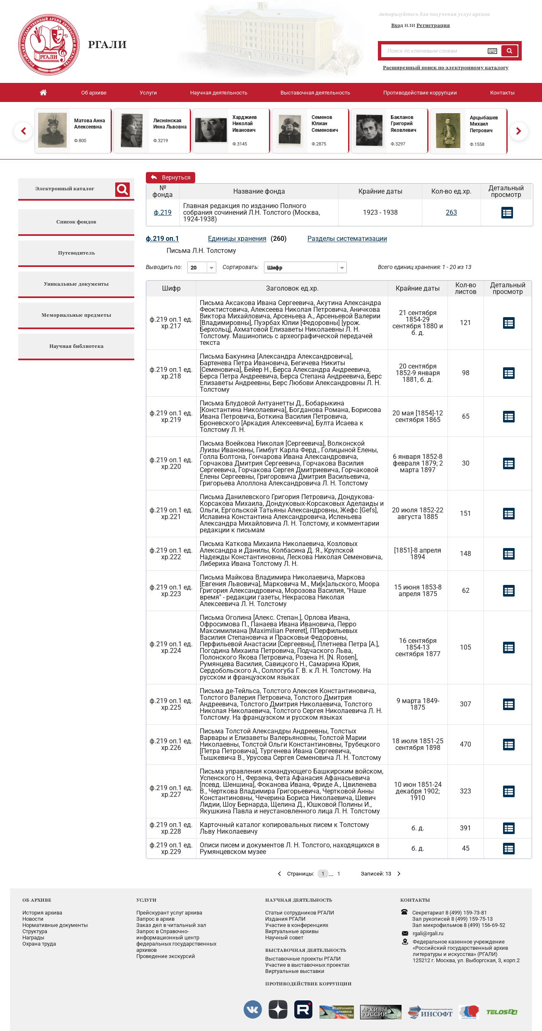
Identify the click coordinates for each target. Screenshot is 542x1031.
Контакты (502, 93)
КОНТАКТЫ (415, 900)
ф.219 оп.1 (162, 239)
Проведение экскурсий (165, 956)
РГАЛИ (107, 44)
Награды (33, 937)
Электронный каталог (64, 189)
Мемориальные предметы (76, 315)
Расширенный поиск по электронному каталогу (445, 67)
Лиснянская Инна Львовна (169, 124)
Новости (33, 919)
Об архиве (93, 93)
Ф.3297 (398, 144)
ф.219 (163, 212)
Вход (397, 25)
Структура (34, 931)
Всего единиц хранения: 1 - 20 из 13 (425, 267)
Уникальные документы (76, 284)
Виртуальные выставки (294, 971)
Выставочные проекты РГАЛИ (303, 959)
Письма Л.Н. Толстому (201, 251)
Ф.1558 (477, 144)
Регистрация (433, 25)
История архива (42, 913)
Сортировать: (241, 267)
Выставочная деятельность (315, 93)
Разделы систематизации (347, 239)
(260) (279, 239)
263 (451, 212)
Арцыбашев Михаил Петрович (484, 124)
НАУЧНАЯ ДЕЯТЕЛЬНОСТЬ (298, 900)
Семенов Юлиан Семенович (325, 123)
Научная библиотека (76, 346)
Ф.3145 (239, 144)
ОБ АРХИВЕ (36, 900)
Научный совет (284, 937)
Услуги (148, 93)
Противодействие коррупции (420, 93)
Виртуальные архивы (292, 931)
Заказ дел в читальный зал (171, 925)
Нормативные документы (55, 925)
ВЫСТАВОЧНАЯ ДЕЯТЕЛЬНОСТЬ (305, 950)
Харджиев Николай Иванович (244, 123)
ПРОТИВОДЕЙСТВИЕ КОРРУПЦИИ (308, 983)
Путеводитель (76, 253)
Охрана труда (39, 944)
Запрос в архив (155, 919)
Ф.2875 (319, 144)
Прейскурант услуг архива (169, 913)
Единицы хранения (237, 239)
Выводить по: (164, 267)
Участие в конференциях (296, 925)
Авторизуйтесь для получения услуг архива (434, 14)
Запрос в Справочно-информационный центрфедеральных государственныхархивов (176, 940)
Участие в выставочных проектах (307, 965)
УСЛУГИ (146, 900)
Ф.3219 (160, 140)
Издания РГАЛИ (285, 919)
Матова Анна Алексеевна (89, 124)
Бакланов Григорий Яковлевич (403, 123)
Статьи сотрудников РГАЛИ (299, 913)
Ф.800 (80, 140)
